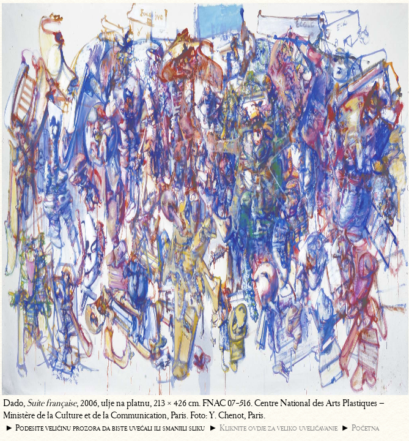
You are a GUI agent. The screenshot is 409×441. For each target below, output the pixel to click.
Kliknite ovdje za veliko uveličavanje (278, 428)
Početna (365, 428)
